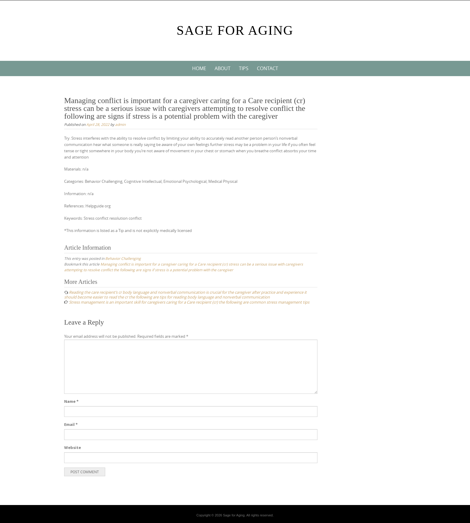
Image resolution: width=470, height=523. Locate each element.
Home (199, 68)
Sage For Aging (235, 30)
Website (72, 447)
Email (71, 424)
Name (71, 401)
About (223, 68)
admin (120, 124)
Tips (243, 68)
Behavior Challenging (123, 258)
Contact (267, 68)
